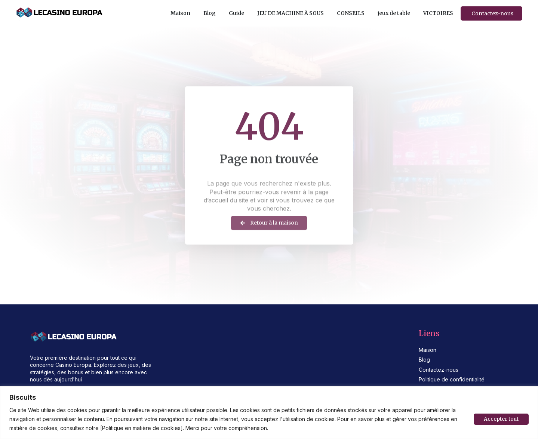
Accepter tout (501, 419)
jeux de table (394, 13)
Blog (209, 13)
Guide (236, 13)
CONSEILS (351, 13)
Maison (180, 13)
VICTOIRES (438, 13)
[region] (269, 412)
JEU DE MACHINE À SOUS (290, 13)
